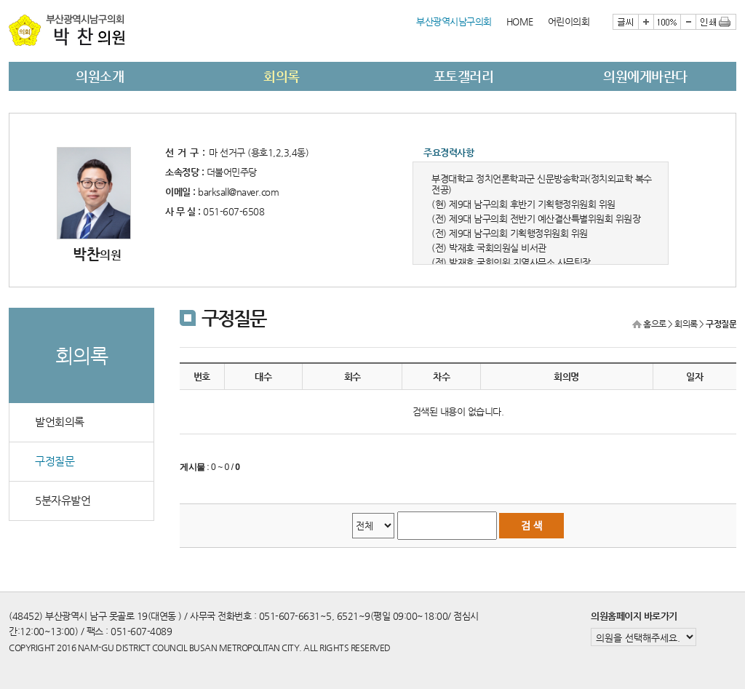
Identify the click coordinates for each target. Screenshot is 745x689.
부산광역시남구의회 (454, 21)
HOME (519, 21)
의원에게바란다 (645, 76)
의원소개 (100, 76)
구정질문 (54, 461)
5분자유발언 (62, 500)
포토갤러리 (464, 76)
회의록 (281, 76)
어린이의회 (569, 21)
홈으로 (654, 324)
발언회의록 (59, 422)
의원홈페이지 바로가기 (634, 615)
